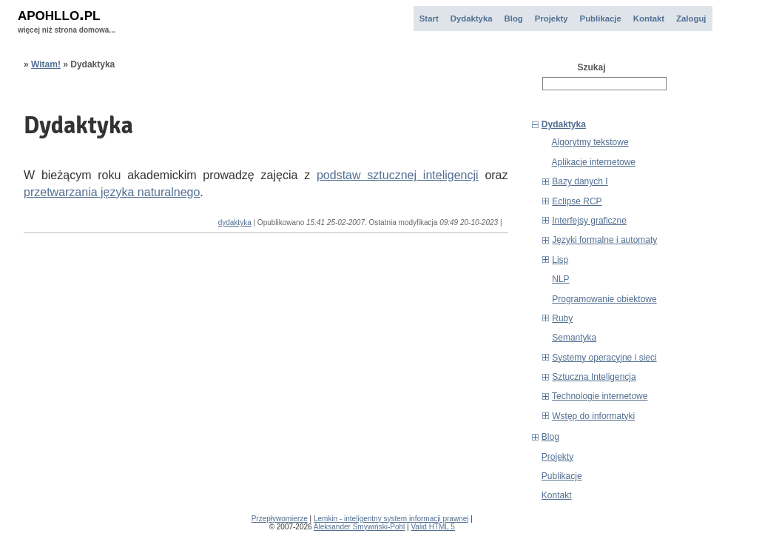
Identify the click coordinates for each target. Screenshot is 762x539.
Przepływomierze (280, 519)
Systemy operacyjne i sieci (604, 357)
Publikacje (600, 18)
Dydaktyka (472, 18)
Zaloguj (691, 18)
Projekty (551, 18)
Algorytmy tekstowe (590, 142)
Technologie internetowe (599, 396)
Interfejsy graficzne (589, 220)
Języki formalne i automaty (604, 240)
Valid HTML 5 (432, 527)
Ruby (562, 318)
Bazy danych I (579, 181)
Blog (514, 18)
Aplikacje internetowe (593, 162)
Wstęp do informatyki (593, 416)
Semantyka (574, 337)
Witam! (46, 64)
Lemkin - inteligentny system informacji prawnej (391, 519)
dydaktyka (235, 222)
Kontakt (648, 18)
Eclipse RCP (576, 201)
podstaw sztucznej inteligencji (398, 175)
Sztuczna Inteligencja (593, 377)
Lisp (560, 260)
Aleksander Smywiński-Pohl (359, 527)
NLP (560, 279)
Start (429, 18)
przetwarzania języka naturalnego (112, 192)
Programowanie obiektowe (604, 299)
